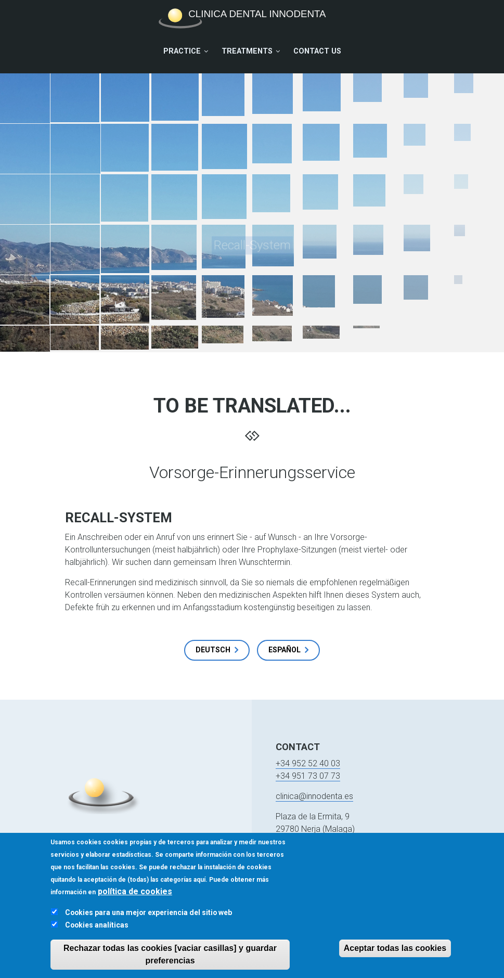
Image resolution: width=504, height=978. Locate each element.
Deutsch (213, 650)
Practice (182, 51)
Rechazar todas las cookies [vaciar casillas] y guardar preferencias (170, 960)
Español (284, 650)
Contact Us (317, 51)
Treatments (247, 51)
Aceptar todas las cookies (395, 953)
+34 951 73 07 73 (308, 776)
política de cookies (135, 897)
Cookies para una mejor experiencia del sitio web (148, 918)
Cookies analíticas (96, 930)
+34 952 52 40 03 (308, 763)
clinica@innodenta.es (314, 796)
